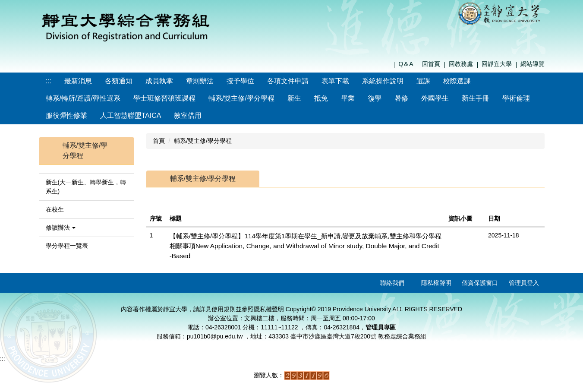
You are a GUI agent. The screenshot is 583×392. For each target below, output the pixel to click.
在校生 (55, 209)
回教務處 (461, 63)
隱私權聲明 (436, 282)
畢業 (348, 98)
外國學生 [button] (435, 98)
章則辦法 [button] (200, 81)
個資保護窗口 (480, 282)
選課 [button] (423, 81)
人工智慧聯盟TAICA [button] (130, 115)
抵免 (321, 98)
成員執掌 (159, 81)
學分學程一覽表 (67, 245)
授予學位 (240, 81)
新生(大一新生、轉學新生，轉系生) (86, 187)
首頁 (159, 140)
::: (48, 81)
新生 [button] (294, 98)
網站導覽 (532, 63)
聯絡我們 (392, 282)
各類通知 (118, 81)
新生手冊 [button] (475, 98)
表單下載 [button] (335, 81)
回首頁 (431, 63)
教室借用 (188, 115)
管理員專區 (381, 327)
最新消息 (78, 81)
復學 (374, 98)
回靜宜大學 (497, 63)
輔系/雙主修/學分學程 (241, 98)
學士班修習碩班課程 (164, 98)
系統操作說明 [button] (382, 81)
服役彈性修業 (66, 115)
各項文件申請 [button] (288, 81)
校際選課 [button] (457, 81)
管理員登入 (524, 282)
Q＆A (405, 63)
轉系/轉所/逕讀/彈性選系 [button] (83, 98)
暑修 (401, 98)
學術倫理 (516, 98)
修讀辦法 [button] (61, 227)
